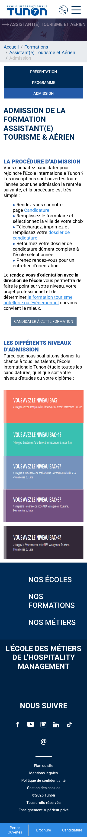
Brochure (43, 830)
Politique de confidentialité (43, 780)
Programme (43, 82)
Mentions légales (43, 773)
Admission (43, 93)
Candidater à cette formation (43, 321)
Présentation (43, 72)
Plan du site (43, 765)
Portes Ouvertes (15, 830)
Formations (36, 47)
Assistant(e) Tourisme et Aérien (42, 52)
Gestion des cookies (43, 788)
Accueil (11, 47)
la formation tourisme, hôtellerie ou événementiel (38, 299)
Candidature (36, 210)
